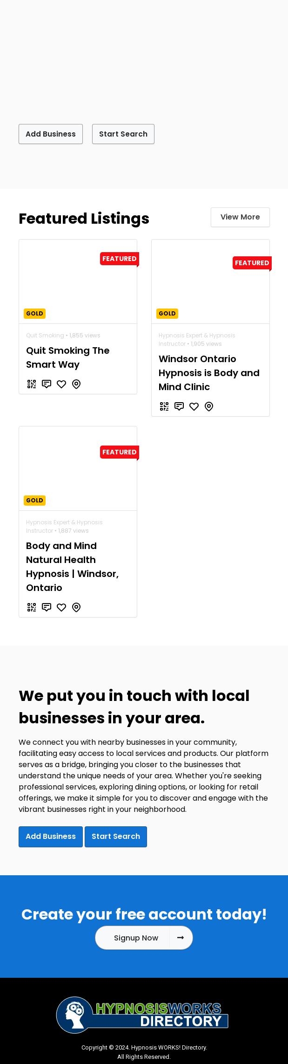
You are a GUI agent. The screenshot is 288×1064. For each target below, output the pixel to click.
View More (240, 216)
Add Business (53, 133)
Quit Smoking (45, 335)
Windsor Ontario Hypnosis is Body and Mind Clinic (209, 372)
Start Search (131, 133)
